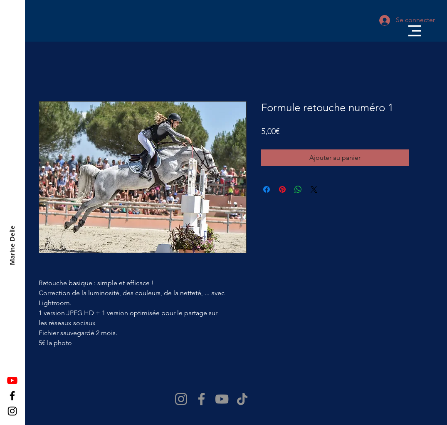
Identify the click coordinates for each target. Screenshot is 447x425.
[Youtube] (12, 380)
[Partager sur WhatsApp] (298, 189)
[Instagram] (12, 411)
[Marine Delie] (12, 245)
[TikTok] (242, 399)
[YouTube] (222, 399)
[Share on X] (314, 189)
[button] (414, 31)
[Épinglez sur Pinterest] (282, 189)
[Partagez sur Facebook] (267, 189)
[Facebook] (12, 396)
